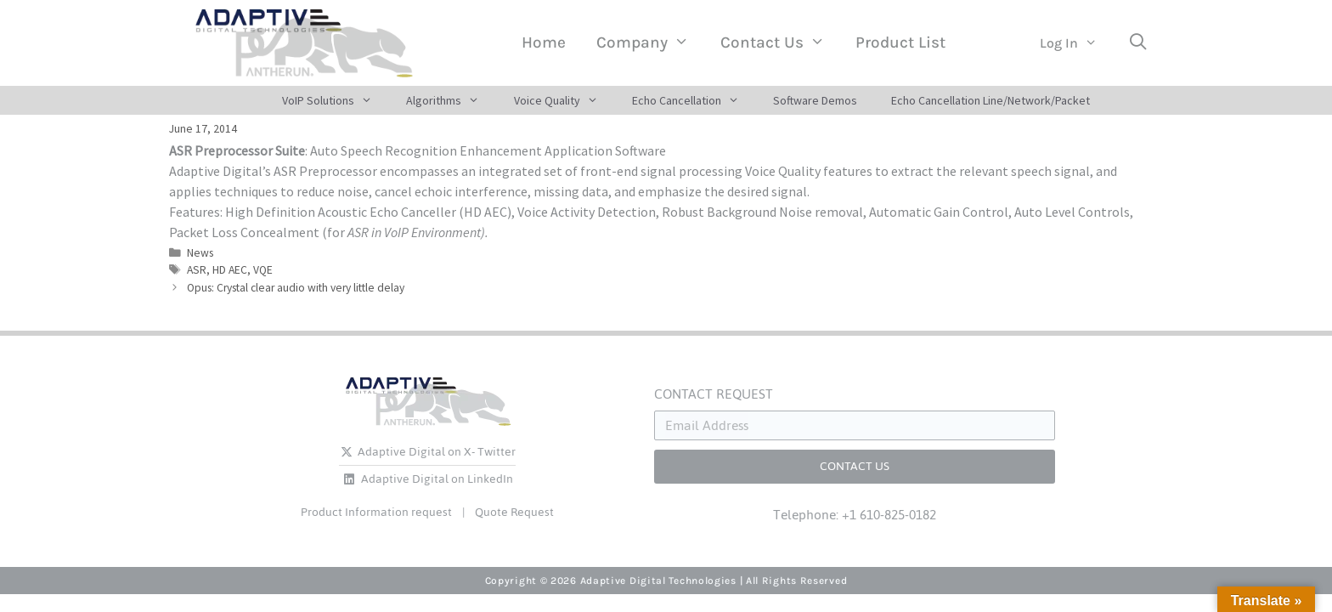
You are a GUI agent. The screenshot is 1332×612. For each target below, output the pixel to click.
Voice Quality (564, 100)
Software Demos (815, 100)
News (200, 253)
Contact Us (780, 42)
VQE (263, 270)
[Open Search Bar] (1137, 42)
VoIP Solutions (335, 100)
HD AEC (229, 270)
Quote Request (514, 512)
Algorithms (451, 100)
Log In (1076, 43)
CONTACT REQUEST (713, 394)
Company (650, 42)
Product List (900, 42)
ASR (196, 270)
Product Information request (376, 512)
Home (544, 42)
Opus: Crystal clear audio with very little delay (295, 287)
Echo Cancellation (694, 100)
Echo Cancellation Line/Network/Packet (990, 100)
